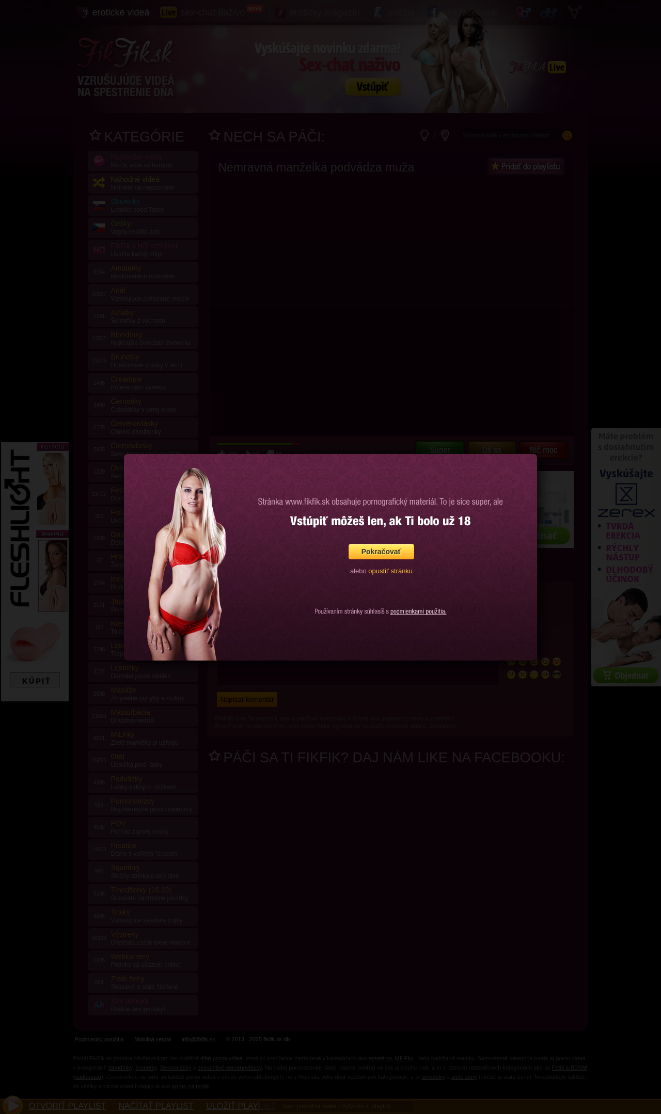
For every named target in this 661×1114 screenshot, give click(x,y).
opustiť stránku (390, 571)
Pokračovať (381, 551)
